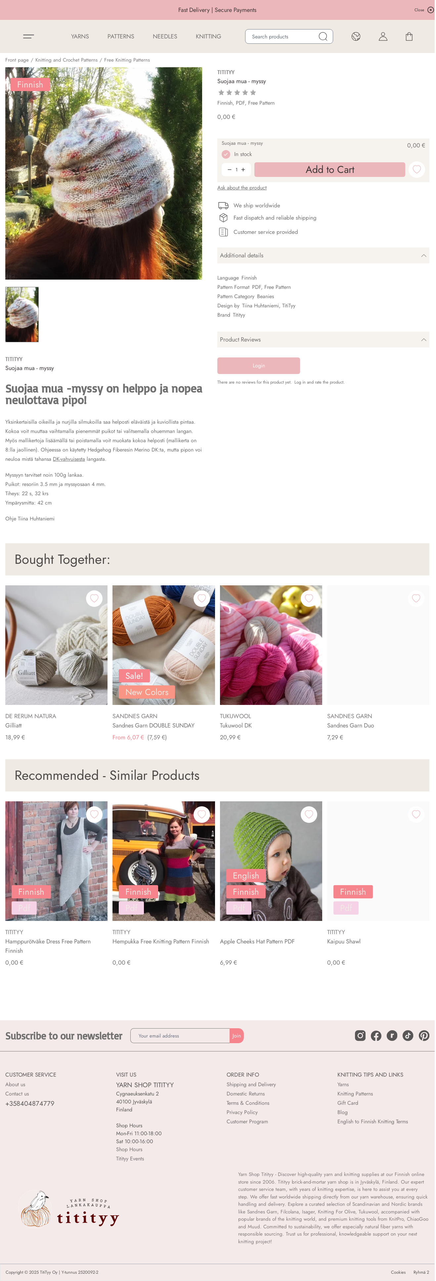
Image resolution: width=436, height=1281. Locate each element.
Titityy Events (130, 1158)
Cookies (398, 1272)
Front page (17, 60)
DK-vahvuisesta (69, 459)
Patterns (121, 36)
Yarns (343, 1084)
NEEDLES (165, 36)
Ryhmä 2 (421, 1272)
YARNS (80, 36)
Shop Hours (129, 1149)
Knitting (208, 36)
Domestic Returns (246, 1093)
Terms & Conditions (248, 1103)
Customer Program (247, 1121)
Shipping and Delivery (251, 1084)
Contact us (17, 1093)
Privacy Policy (242, 1112)
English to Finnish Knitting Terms (372, 1121)
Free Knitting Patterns (127, 60)
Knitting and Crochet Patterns (66, 60)
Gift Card (347, 1103)
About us (15, 1084)
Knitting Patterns (355, 1093)
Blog (342, 1112)
